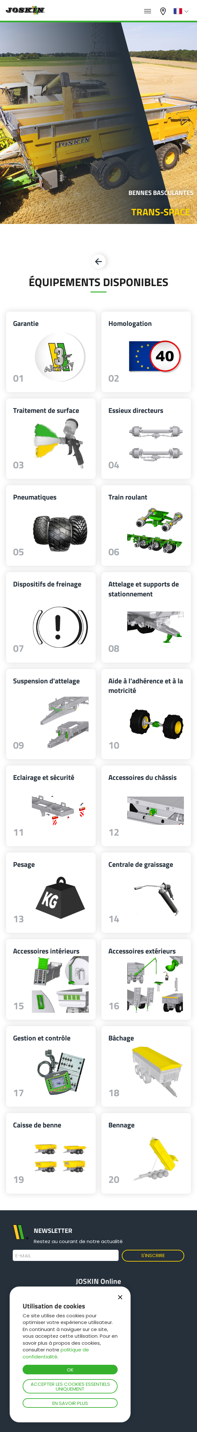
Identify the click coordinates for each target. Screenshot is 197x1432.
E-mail (23, 1256)
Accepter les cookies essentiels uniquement (70, 1386)
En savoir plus (70, 1403)
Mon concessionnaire (164, 11)
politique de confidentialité (56, 1353)
